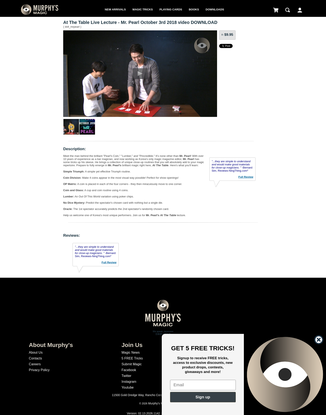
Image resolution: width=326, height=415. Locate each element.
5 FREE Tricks (132, 358)
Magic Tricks (142, 9)
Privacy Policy (39, 370)
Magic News (131, 352)
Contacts (35, 358)
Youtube (128, 387)
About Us (36, 352)
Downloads (215, 9)
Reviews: (71, 235)
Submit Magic (132, 364)
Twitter (126, 376)
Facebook (129, 370)
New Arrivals (115, 9)
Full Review (245, 176)
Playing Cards (170, 9)
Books (194, 9)
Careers (35, 364)
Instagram (129, 381)
